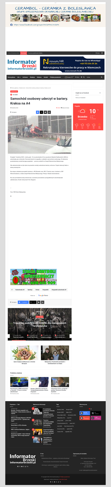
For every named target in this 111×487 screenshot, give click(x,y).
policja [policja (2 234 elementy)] (60, 420)
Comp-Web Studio (63, 479)
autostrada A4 (20, 289)
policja (30, 289)
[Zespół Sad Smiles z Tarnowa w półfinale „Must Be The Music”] (37, 432)
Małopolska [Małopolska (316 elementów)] (61, 417)
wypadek (45, 289)
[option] (40, 324)
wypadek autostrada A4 (59, 289)
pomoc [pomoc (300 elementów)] (68, 420)
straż (37, 289)
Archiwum (25, 77)
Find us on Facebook (80, 97)
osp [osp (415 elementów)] (69, 417)
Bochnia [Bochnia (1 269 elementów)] (60, 409)
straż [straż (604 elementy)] (59, 426)
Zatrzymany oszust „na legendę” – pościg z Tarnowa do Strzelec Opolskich (60, 390)
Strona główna (11, 77)
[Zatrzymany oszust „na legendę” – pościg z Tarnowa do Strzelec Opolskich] (60, 382)
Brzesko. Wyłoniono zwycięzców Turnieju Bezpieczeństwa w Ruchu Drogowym (39, 390)
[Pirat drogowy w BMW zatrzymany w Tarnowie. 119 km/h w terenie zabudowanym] (19, 382)
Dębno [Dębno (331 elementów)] (68, 412)
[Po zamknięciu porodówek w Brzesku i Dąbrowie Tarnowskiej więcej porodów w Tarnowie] (37, 411)
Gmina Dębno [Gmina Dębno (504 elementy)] (61, 415)
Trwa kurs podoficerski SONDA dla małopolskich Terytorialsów (39, 324)
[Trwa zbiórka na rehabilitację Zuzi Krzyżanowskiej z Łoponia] (37, 440)
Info (18, 77)
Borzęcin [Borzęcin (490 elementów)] (69, 409)
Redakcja (32, 77)
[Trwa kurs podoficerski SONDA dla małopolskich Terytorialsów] (37, 422)
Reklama (39, 77)
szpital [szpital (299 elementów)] (69, 428)
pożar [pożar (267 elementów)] (72, 423)
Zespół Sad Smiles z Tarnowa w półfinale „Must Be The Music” (48, 431)
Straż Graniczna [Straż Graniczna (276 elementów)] (69, 426)
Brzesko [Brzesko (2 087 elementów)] (60, 412)
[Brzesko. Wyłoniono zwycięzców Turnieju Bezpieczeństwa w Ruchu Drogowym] (40, 382)
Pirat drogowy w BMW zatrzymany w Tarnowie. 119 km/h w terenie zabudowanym (19, 390)
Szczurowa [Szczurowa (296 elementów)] (61, 428)
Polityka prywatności (55, 77)
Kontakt (46, 77)
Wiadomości (22, 88)
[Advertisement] (55, 39)
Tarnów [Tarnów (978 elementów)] (60, 431)
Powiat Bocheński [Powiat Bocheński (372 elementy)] (62, 423)
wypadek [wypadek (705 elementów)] (68, 431)
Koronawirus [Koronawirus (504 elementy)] (72, 415)
